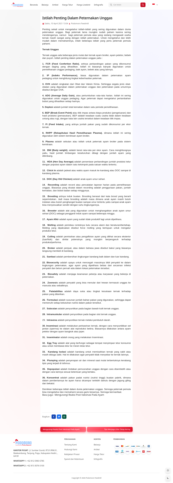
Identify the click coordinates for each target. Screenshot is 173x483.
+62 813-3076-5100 (35, 465)
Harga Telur (67, 4)
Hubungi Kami (70, 449)
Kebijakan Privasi (72, 454)
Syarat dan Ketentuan (74, 459)
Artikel (55, 4)
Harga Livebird (83, 4)
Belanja (45, 4)
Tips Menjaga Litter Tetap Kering (117, 429)
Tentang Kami (70, 444)
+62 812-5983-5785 (35, 461)
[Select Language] (155, 4)
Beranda (34, 4)
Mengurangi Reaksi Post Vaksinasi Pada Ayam (79, 394)
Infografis (98, 4)
